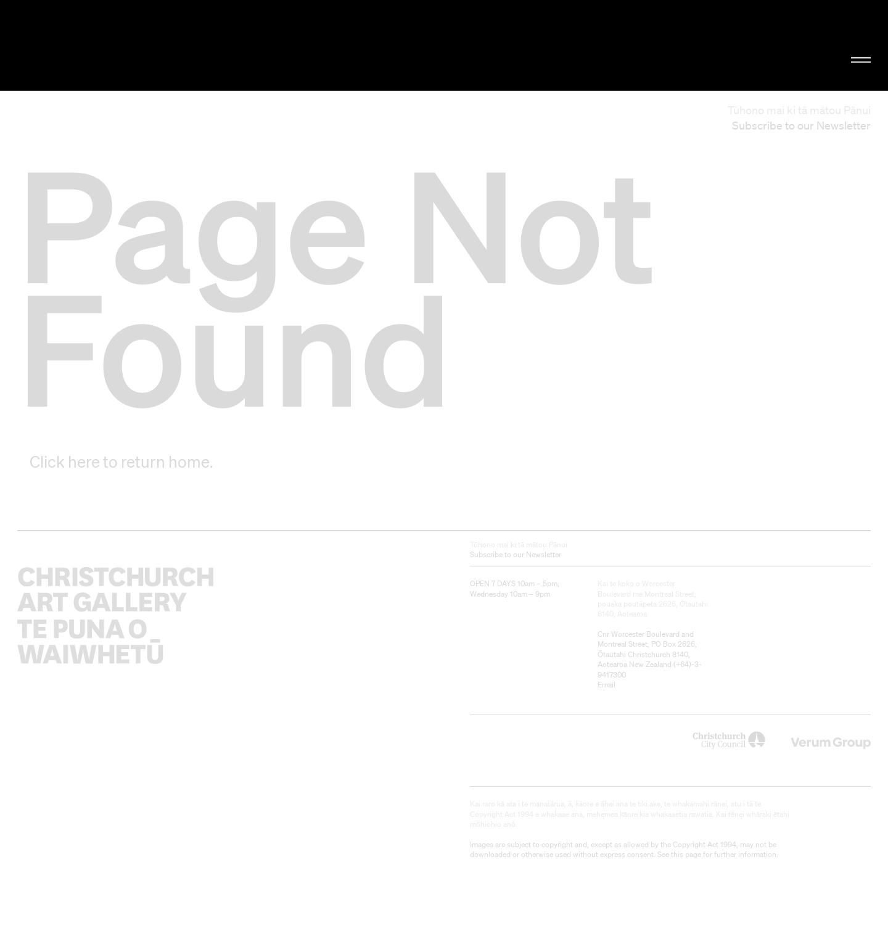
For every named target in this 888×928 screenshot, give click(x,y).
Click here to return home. (121, 461)
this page (686, 854)
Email (606, 684)
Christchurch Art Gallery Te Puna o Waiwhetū (148, 45)
